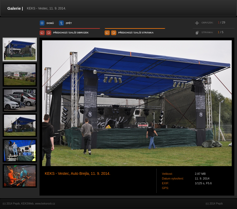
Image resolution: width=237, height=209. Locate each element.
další (72, 32)
